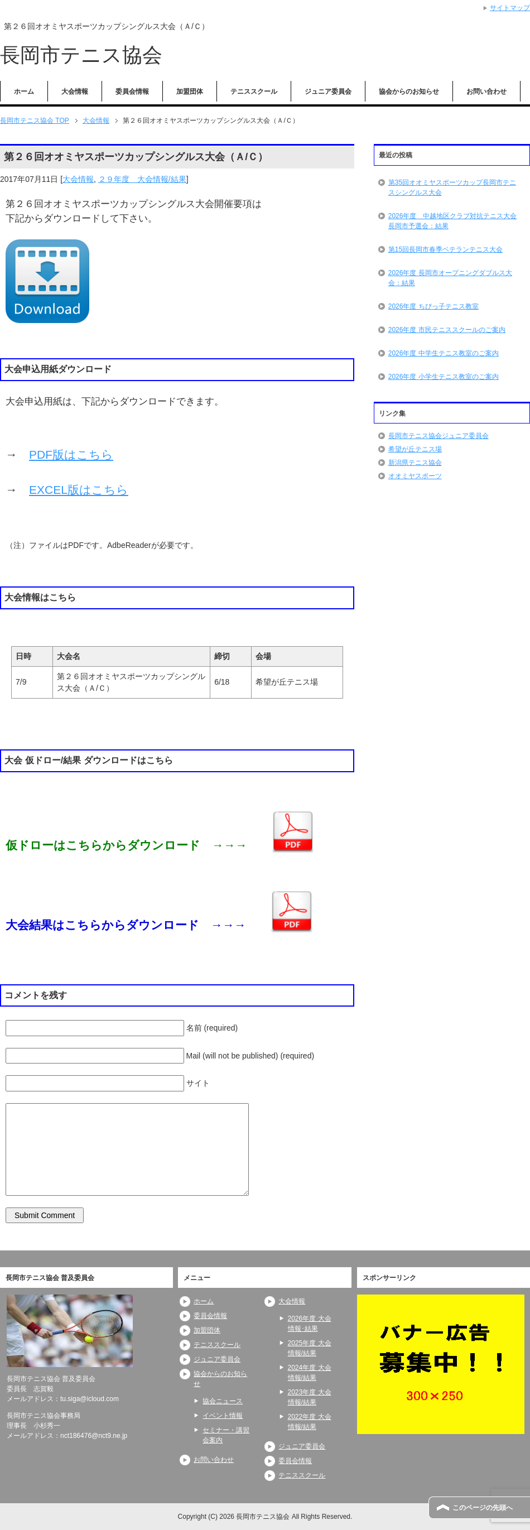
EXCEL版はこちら (78, 489)
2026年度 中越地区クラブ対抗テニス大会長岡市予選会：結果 (452, 221)
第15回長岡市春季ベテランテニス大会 (445, 249)
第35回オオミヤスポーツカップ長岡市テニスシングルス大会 (452, 187)
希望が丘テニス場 (415, 449)
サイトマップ (510, 8)
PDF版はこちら (71, 454)
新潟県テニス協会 (415, 462)
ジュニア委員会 (328, 91)
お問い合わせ (486, 91)
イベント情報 (223, 1416)
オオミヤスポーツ (415, 476)
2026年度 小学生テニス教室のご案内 (443, 377)
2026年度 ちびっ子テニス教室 (433, 306)
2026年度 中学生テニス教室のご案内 (443, 353)
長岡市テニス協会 (81, 55)
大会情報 (74, 91)
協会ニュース (223, 1401)
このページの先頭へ (482, 1508)
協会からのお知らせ (409, 91)
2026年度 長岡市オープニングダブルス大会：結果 (450, 278)
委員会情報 (132, 91)
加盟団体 (189, 91)
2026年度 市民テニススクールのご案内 (446, 330)
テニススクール (253, 91)
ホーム (24, 91)
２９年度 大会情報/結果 (142, 179)
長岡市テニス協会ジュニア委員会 (438, 436)
